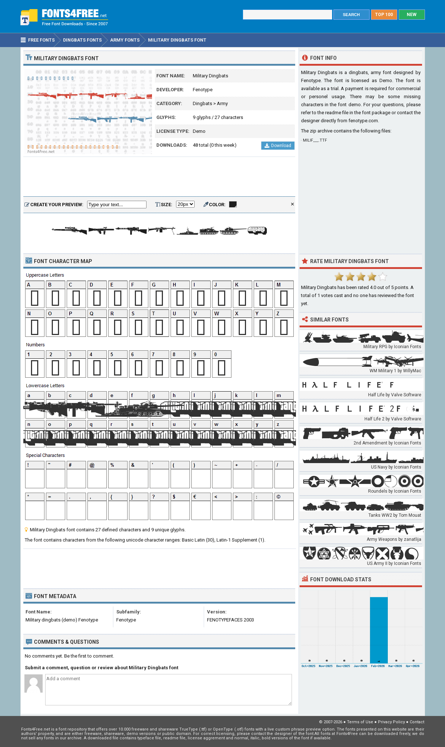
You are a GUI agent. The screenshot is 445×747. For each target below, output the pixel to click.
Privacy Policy (391, 722)
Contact (417, 722)
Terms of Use (360, 722)
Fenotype (202, 89)
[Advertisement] (159, 177)
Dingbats (202, 103)
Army (222, 103)
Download (278, 145)
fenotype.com (363, 120)
